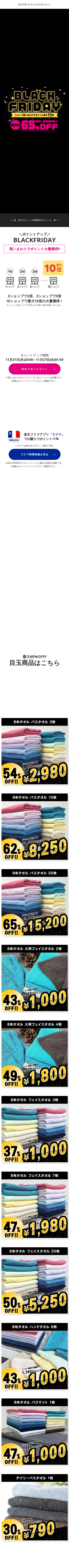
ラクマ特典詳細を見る (34, 454)
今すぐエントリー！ (34, 369)
